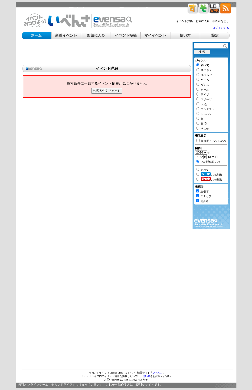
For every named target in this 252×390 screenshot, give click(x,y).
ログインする (220, 27)
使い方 (146, 376)
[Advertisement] (106, 52)
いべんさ (158, 372)
